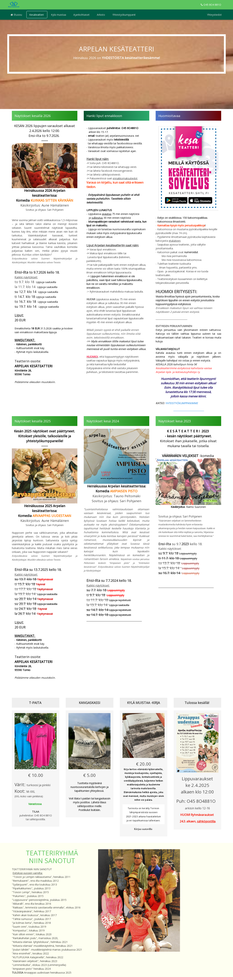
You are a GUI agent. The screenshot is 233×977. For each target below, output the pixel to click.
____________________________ (188, 409)
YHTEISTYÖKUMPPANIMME (182, 403)
